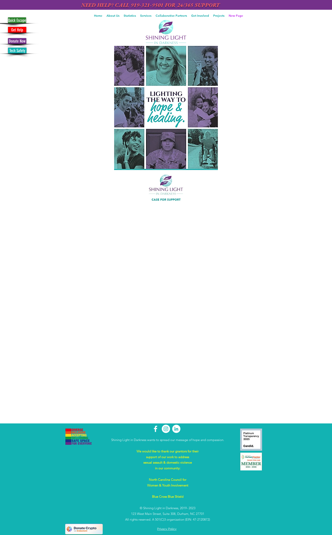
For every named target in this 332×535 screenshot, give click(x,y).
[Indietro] (123, 125)
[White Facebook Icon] (155, 429)
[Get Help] (17, 30)
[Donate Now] (17, 41)
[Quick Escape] (17, 20)
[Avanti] (209, 125)
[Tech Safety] (17, 50)
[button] (113, 15)
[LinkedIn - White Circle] (176, 429)
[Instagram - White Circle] (166, 429)
